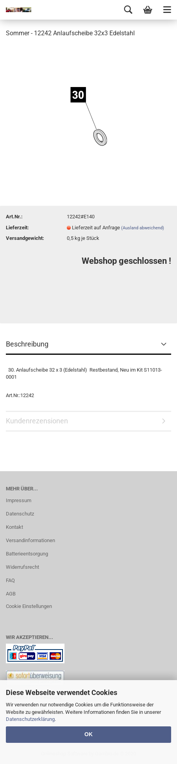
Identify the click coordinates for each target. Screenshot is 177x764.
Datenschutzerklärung (30, 719)
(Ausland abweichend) (142, 227)
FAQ (10, 580)
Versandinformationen (30, 540)
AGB (11, 594)
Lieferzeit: (17, 227)
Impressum (18, 500)
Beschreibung (27, 344)
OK (88, 734)
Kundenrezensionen (37, 421)
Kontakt (14, 527)
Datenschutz (20, 514)
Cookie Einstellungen (29, 606)
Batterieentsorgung (27, 554)
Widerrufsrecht (22, 567)
